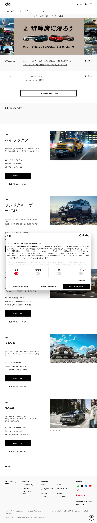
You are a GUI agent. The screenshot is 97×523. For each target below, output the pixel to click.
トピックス (44, 11)
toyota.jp (22, 246)
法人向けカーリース (62, 493)
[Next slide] (92, 37)
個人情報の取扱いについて (35, 511)
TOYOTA (8, 4)
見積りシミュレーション (17, 184)
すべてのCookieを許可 (76, 286)
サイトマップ (8, 511)
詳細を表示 (82, 280)
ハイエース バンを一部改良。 (33, 76)
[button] (50, 365)
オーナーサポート (25, 11)
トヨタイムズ (26, 488)
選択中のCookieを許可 (48, 286)
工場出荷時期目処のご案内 (48, 93)
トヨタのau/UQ (61, 496)
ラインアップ (9, 11)
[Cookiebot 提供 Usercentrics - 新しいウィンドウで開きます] (81, 235)
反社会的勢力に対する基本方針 (72, 511)
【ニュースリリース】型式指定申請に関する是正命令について (45, 65)
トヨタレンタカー (46, 496)
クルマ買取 (44, 493)
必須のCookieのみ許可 (20, 286)
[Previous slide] (4, 37)
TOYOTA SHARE (62, 488)
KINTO (59, 485)
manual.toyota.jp (33, 246)
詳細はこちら (18, 175)
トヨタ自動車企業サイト (28, 485)
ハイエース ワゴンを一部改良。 (34, 80)
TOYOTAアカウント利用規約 (53, 511)
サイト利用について (20, 511)
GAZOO (43, 485)
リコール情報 (8, 513)
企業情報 (86, 511)
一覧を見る (88, 61)
